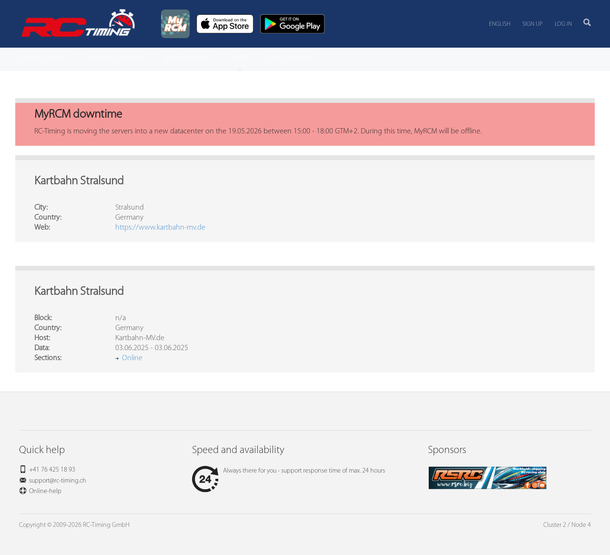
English (499, 24)
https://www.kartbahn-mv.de (160, 228)
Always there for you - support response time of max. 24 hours (288, 471)
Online (132, 358)
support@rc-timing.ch (57, 480)
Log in (563, 24)
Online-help (45, 491)
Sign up (532, 24)
